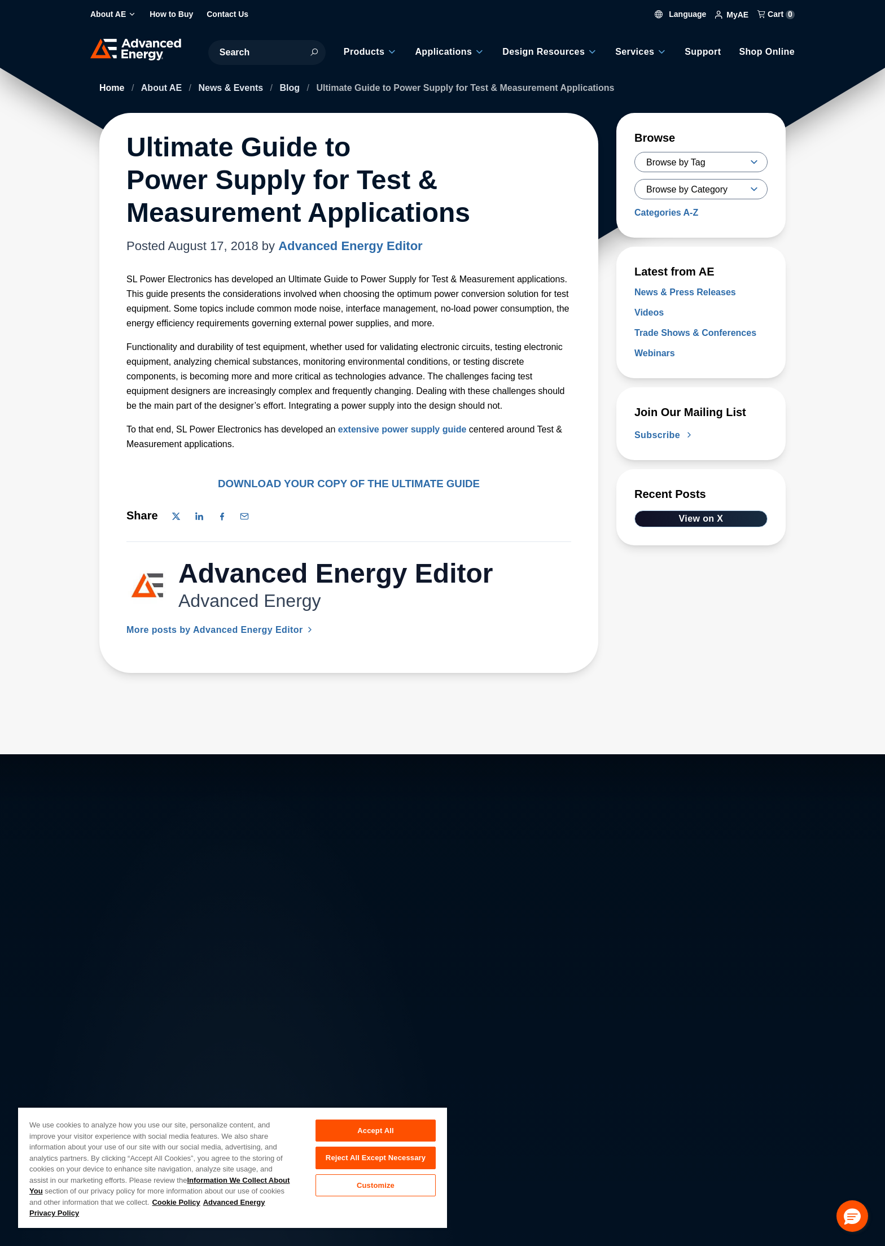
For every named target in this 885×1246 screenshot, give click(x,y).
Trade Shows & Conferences (695, 333)
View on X (701, 518)
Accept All (375, 1130)
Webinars (654, 353)
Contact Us (121, 1095)
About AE (163, 88)
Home (113, 88)
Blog (291, 88)
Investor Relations (311, 1095)
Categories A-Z (666, 212)
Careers (291, 1071)
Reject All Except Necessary (376, 1158)
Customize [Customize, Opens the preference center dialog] (376, 1186)
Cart (776, 14)
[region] (232, 1167)
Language (681, 14)
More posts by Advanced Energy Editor (220, 630)
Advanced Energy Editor (350, 246)
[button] (852, 1216)
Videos (649, 312)
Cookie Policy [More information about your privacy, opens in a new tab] (176, 1202)
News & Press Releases (685, 292)
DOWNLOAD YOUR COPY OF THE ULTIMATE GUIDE (349, 483)
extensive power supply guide (402, 429)
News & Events (231, 88)
